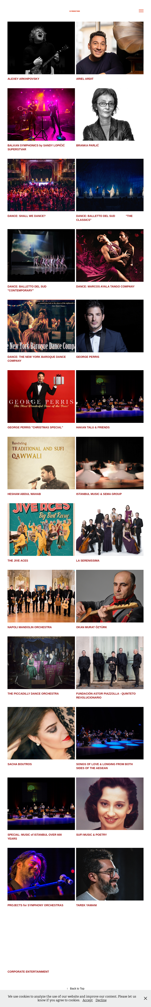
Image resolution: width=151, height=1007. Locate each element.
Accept (88, 1000)
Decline (101, 1000)
